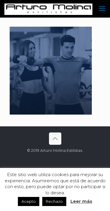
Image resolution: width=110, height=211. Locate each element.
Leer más (81, 201)
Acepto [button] (28, 201)
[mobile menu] (102, 9)
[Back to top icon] (55, 138)
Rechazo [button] (54, 201)
